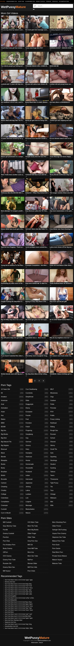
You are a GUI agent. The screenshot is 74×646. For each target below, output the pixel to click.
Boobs (12, 464)
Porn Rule (55, 1)
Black (12, 453)
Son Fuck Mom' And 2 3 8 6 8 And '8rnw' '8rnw (19, 588)
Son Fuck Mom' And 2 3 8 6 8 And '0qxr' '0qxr (18, 608)
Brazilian (12, 472)
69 (12, 393)
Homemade (37, 464)
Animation (12, 408)
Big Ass (12, 430)
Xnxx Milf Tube (33, 548)
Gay (37, 438)
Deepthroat (37, 397)
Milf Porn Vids (32, 567)
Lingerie (37, 502)
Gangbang (37, 434)
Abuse (41, 642)
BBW (12, 423)
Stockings (61, 460)
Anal (12, 404)
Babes (12, 419)
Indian (37, 475)
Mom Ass (31, 552)
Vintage (61, 494)
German (37, 442)
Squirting (61, 457)
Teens (61, 475)
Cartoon (12, 483)
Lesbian (37, 494)
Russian (61, 434)
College (12, 494)
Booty (12, 468)
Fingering (37, 430)
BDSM (12, 427)
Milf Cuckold (7, 522)
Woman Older (32, 563)
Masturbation (37, 509)
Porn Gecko (56, 548)
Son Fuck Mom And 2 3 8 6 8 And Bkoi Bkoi (18, 616)
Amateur (12, 397)
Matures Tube (57, 563)
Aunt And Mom (9, 612)
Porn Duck (55, 544)
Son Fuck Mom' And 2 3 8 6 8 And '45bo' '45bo (19, 628)
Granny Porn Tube (9, 559)
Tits (61, 487)
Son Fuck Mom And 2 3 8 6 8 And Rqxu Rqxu (18, 602)
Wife (61, 505)
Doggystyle (37, 404)
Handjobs (37, 453)
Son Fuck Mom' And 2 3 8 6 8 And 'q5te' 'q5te (18, 594)
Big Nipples (12, 445)
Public (61, 415)
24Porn (5, 552)
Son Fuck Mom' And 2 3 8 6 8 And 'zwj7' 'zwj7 (18, 614)
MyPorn (30, 559)
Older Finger (32, 533)
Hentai (37, 460)
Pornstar (61, 408)
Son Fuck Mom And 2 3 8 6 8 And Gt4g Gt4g (18, 584)
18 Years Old (12, 389)
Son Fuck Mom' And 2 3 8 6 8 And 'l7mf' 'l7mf (18, 586)
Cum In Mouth (12, 513)
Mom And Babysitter (11, 600)
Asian (12, 412)
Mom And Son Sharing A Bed (13, 620)
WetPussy (13, 7)
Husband (37, 472)
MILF (61, 389)
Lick (37, 498)
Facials (37, 415)
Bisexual (12, 449)
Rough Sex (61, 430)
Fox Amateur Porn (64, 1)
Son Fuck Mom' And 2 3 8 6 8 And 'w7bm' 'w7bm (19, 598)
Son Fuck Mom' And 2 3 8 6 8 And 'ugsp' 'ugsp (19, 580)
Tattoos (61, 472)
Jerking (37, 487)
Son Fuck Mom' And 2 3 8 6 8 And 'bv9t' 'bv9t (18, 592)
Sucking (61, 468)
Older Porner (56, 526)
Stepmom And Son (10, 622)
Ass (12, 415)
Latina (37, 490)
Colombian (12, 498)
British (12, 475)
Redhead (61, 423)
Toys (61, 490)
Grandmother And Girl (11, 626)
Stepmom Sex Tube (59, 537)
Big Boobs (12, 434)
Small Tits (61, 449)
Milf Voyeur (7, 571)
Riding (61, 427)
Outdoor (61, 400)
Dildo (37, 400)
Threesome (61, 479)
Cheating (12, 487)
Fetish (37, 427)
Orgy (61, 397)
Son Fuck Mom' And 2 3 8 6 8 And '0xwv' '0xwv (19, 610)
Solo (61, 453)
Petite (61, 404)
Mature (37, 513)
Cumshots (37, 393)
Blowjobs (12, 460)
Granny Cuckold (40, 1)
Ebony (37, 408)
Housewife (37, 468)
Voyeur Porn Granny (59, 533)
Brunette (12, 479)
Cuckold (12, 509)
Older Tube (31, 537)
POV (61, 412)
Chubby (12, 490)
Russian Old (7, 563)
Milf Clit (30, 544)
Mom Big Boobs (33, 530)
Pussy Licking (61, 419)
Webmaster (34, 642)
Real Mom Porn (57, 552)
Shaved (61, 442)
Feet (37, 419)
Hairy (37, 449)
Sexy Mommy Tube (9, 526)
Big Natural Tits (12, 442)
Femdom (37, 423)
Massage (37, 505)
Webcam (61, 498)
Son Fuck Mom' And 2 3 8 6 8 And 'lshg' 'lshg (18, 624)
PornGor (48, 1)
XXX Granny (7, 556)
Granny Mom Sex (9, 567)
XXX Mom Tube (33, 522)
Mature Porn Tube (58, 541)
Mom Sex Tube (33, 556)
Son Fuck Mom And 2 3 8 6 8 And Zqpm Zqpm (19, 604)
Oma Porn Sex (33, 541)
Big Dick (12, 438)
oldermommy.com (30, 1)
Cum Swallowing (37, 389)
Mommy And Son (10, 582)
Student (61, 464)
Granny (37, 445)
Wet (61, 502)
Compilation (12, 502)
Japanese (37, 483)
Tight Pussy (61, 483)
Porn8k (5, 530)
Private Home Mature (59, 556)
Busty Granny (7, 548)
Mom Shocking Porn (59, 522)
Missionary (61, 393)
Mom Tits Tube (33, 526)
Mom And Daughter (10, 596)
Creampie (12, 505)
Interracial (37, 479)
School (61, 438)
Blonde (12, 457)
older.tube (21, 1)
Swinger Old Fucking (59, 530)
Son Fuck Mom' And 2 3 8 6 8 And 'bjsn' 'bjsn (18, 590)
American (12, 400)
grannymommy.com (11, 1)
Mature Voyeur (57, 559)
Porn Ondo (31, 571)
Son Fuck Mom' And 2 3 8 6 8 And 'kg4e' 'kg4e (19, 618)
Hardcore (37, 457)
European (37, 412)
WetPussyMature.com (44, 640)
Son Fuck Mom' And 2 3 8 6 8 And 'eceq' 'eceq (19, 606)
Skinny (61, 445)
